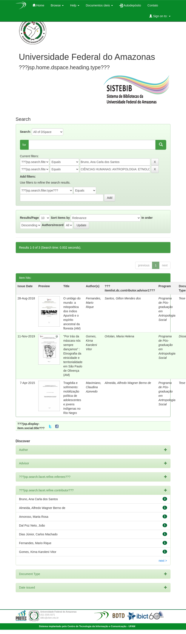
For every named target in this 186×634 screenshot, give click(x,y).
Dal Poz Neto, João (32, 525)
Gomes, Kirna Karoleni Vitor (37, 552)
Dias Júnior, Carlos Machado (38, 534)
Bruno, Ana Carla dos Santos (38, 499)
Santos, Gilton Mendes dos (123, 298)
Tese (182, 298)
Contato (153, 5)
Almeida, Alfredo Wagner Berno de (128, 383)
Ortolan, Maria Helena (119, 336)
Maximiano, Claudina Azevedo (93, 387)
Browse (57, 5)
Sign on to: (160, 16)
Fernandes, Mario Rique (35, 543)
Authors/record (52, 225)
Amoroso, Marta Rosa (33, 516)
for (24, 144)
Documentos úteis (99, 5)
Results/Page (29, 217)
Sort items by (60, 217)
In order (147, 217)
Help (74, 5)
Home (38, 5)
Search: (25, 131)
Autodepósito (130, 5)
